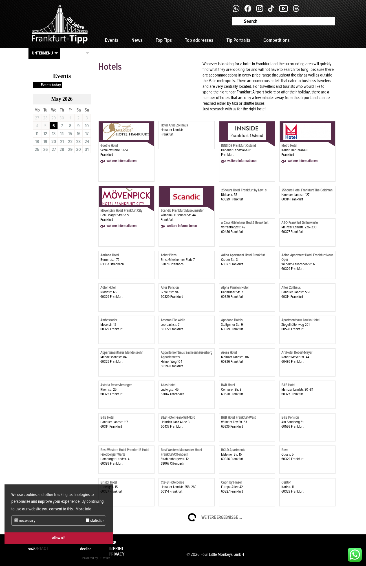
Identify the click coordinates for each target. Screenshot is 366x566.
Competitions (276, 40)
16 (78, 134)
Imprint (116, 548)
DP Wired (105, 558)
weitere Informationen (121, 161)
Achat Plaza (169, 255)
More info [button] (83, 509)
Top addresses (199, 40)
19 (45, 142)
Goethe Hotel (109, 145)
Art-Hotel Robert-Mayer (296, 352)
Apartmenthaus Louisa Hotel (300, 320)
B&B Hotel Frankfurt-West (238, 417)
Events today (51, 84)
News (136, 40)
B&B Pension (290, 417)
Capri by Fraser (231, 482)
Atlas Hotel (168, 385)
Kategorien (74, 53)
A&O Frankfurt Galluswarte (299, 222)
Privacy (116, 554)
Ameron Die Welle (173, 320)
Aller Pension (170, 287)
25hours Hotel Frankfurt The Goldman (306, 190)
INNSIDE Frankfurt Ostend (238, 145)
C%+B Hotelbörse (172, 482)
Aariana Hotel (109, 255)
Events (111, 40)
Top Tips (164, 40)
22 (70, 142)
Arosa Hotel (229, 352)
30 (78, 149)
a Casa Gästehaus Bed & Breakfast (244, 222)
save (31, 549)
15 (70, 134)
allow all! (58, 538)
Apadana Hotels (231, 320)
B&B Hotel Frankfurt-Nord (178, 417)
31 (87, 149)
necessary (25, 520)
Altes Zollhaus (291, 287)
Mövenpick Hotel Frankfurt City (121, 210)
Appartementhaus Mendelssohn (121, 352)
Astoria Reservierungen (116, 385)
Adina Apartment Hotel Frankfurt (243, 255)
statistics (95, 520)
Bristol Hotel (108, 482)
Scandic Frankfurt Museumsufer (182, 210)
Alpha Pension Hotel (234, 287)
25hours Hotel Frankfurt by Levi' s (243, 190)
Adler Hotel (108, 287)
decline (85, 549)
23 (78, 142)
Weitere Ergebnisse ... (221, 517)
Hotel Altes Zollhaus (174, 125)
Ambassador (108, 320)
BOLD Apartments (233, 450)
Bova (284, 450)
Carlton (286, 482)
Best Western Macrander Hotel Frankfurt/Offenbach (181, 452)
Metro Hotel (289, 145)
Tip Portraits (238, 40)
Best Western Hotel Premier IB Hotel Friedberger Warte (124, 452)
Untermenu (42, 53)
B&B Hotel (228, 385)
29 (70, 149)
